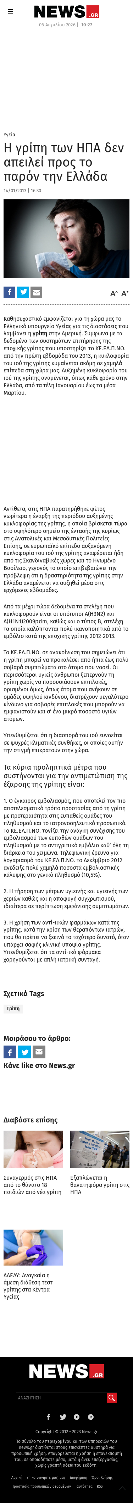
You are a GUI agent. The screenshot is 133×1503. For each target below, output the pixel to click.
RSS (99, 1486)
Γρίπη (13, 1009)
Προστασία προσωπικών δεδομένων (41, 1486)
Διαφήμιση (78, 1478)
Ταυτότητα (84, 1486)
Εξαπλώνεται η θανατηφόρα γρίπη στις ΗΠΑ (99, 1184)
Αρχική (16, 1478)
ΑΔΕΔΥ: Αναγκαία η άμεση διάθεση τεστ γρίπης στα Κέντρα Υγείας (28, 1286)
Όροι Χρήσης (102, 1478)
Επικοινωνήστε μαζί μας (46, 1478)
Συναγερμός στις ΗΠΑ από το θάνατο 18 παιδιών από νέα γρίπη (32, 1184)
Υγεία (9, 135)
